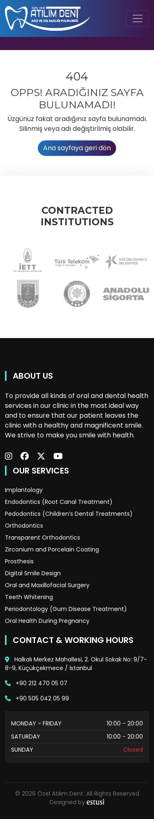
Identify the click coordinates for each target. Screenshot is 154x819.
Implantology (24, 490)
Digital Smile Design (33, 573)
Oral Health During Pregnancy (47, 621)
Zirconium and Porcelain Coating (52, 549)
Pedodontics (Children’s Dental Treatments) (69, 514)
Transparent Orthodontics (42, 537)
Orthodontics (24, 526)
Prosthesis (19, 561)
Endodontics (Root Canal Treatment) (59, 502)
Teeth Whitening (29, 597)
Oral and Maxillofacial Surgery (47, 585)
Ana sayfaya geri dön (77, 148)
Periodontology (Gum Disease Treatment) (66, 609)
